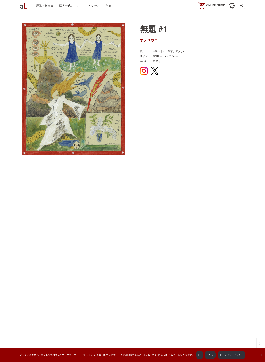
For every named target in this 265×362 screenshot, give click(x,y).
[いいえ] (260, 357)
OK (199, 355)
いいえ (210, 355)
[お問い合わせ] (232, 5)
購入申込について (70, 5)
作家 (108, 5)
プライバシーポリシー (231, 355)
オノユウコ (149, 40)
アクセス (94, 5)
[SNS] (243, 5)
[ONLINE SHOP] (213, 5)
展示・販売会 (44, 5)
